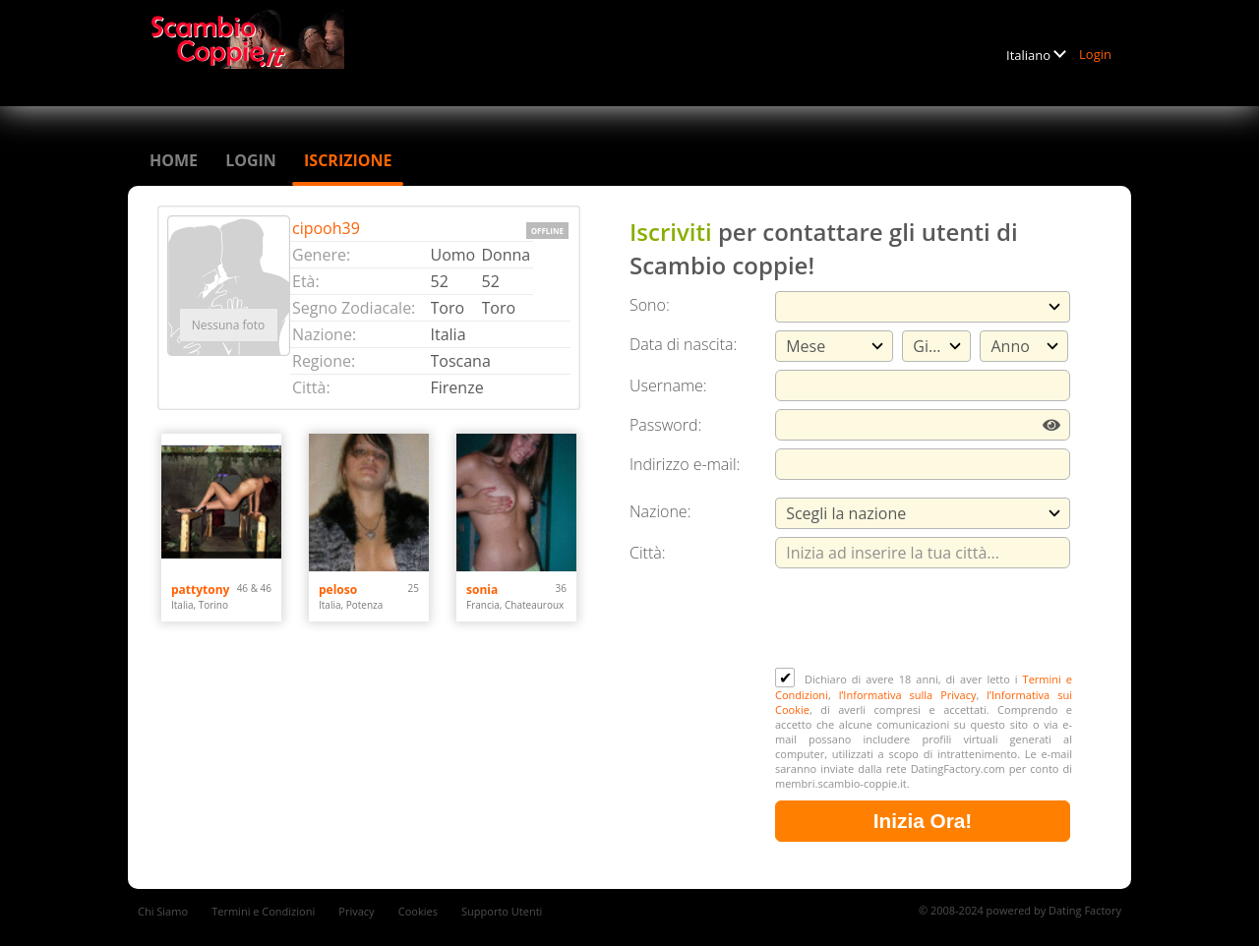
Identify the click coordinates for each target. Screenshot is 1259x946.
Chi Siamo (163, 911)
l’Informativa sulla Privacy (908, 694)
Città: (648, 552)
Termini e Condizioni (263, 911)
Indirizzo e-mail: (685, 464)
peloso (338, 589)
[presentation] (924, 619)
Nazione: (660, 511)
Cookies (418, 911)
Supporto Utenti (501, 911)
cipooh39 (326, 228)
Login (1095, 54)
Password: (665, 425)
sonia (482, 589)
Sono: (650, 305)
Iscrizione (347, 160)
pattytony (200, 589)
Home (174, 160)
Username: (668, 385)
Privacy (356, 911)
